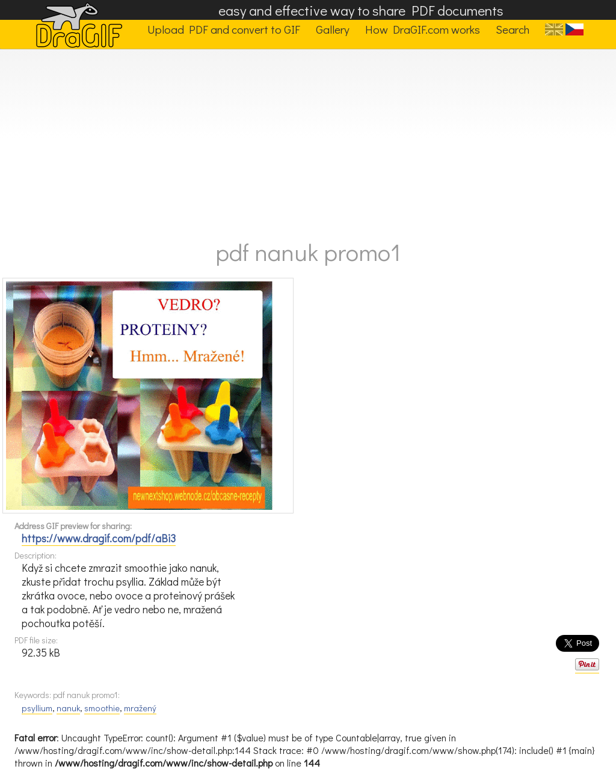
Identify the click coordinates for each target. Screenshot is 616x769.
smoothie (102, 708)
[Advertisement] (308, 139)
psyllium (37, 708)
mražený (140, 708)
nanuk (68, 708)
